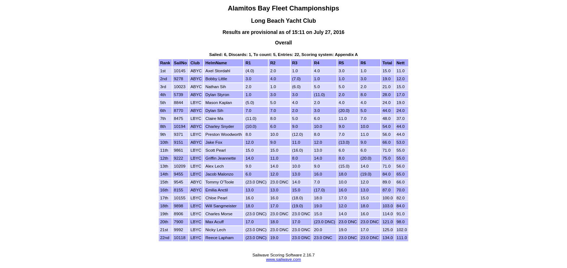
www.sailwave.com (283, 259)
